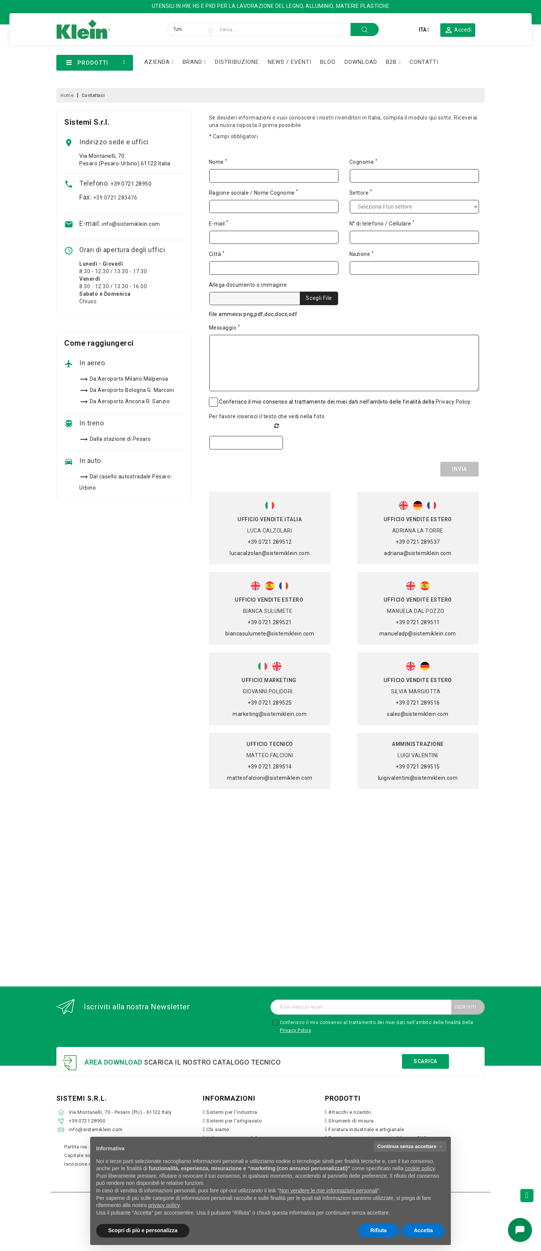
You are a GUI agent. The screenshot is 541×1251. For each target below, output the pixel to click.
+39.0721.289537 (418, 542)
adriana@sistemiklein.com (417, 553)
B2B (391, 62)
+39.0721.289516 (418, 703)
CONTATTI (424, 62)
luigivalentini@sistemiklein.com (418, 778)
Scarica (425, 1061)
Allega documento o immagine (248, 285)
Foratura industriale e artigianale (366, 1129)
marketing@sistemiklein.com (270, 714)
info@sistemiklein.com (131, 224)
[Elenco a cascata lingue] (424, 29)
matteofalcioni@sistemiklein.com (270, 778)
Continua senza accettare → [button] (410, 1146)
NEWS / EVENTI (289, 62)
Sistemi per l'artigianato (234, 1121)
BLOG (327, 62)
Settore (360, 192)
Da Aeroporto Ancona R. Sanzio (130, 401)
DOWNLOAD (361, 62)
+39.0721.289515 (418, 767)
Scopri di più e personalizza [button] (142, 1230)
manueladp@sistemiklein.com (417, 634)
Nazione (361, 253)
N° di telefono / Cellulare (382, 223)
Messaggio (224, 327)
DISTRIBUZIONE (237, 62)
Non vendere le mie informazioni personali (328, 1190)
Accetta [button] (423, 1230)
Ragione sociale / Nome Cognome (253, 192)
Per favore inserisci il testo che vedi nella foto (267, 416)
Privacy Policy (453, 402)
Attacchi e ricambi (349, 1112)
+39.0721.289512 (270, 542)
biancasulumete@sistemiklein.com (269, 634)
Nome (218, 161)
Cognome (363, 161)
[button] (458, 30)
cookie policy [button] (420, 1168)
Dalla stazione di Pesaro (120, 439)
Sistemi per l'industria (231, 1112)
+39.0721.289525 (270, 703)
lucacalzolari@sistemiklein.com (270, 553)
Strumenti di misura (351, 1121)
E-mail (218, 223)
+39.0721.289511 (418, 622)
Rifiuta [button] (378, 1230)
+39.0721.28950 (130, 184)
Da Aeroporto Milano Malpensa (129, 379)
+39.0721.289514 (270, 767)
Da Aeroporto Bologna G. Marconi (132, 390)
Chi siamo (218, 1129)
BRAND (192, 62)
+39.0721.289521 (270, 622)
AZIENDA (157, 62)
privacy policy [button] (164, 1205)
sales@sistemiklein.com (417, 714)
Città (217, 253)
